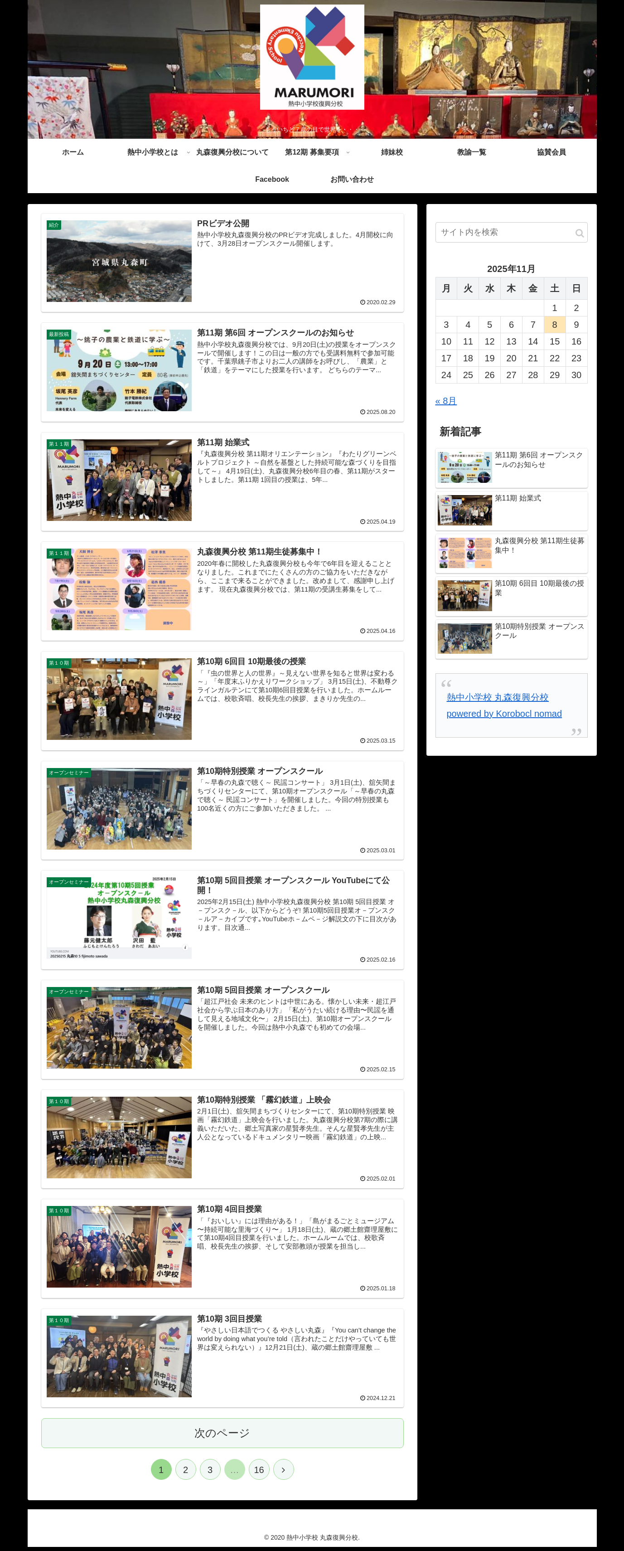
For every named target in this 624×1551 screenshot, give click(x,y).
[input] (511, 234)
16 (259, 1474)
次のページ (222, 1437)
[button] (580, 235)
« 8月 (446, 403)
